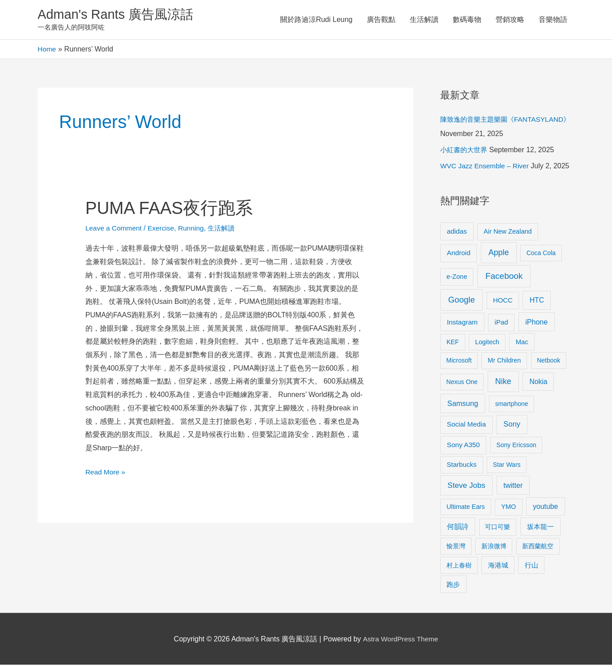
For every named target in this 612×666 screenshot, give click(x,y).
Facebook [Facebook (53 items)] (504, 277)
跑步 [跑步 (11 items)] (453, 585)
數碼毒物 (467, 20)
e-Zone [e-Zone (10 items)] (456, 277)
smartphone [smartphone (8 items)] (511, 405)
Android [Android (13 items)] (459, 254)
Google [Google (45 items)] (461, 300)
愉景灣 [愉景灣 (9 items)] (455, 547)
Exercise (163, 229)
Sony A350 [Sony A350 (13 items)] (463, 446)
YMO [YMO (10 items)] (508, 507)
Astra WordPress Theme (400, 640)
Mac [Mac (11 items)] (522, 342)
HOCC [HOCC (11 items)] (503, 301)
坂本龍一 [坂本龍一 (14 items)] (540, 528)
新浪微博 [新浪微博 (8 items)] (493, 547)
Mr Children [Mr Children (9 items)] (504, 361)
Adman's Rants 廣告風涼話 (118, 15)
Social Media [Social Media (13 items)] (466, 425)
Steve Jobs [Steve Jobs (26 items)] (466, 486)
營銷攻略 (510, 20)
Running (194, 229)
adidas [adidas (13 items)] (457, 232)
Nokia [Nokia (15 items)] (538, 383)
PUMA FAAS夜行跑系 (172, 208)
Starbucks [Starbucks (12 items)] (462, 466)
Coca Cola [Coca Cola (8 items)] (541, 254)
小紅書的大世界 (465, 151)
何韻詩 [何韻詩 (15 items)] (457, 528)
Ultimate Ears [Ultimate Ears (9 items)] (465, 507)
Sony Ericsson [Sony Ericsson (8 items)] (516, 446)
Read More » (106, 471)
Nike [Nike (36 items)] (503, 382)
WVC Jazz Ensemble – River (486, 167)
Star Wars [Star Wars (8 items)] (507, 466)
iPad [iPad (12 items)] (501, 323)
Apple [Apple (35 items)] (499, 253)
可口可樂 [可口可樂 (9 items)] (497, 528)
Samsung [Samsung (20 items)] (462, 405)
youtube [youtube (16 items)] (545, 507)
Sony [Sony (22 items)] (511, 425)
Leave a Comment (114, 229)
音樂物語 (553, 20)
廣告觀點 (381, 20)
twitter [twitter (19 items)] (513, 486)
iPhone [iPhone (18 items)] (536, 323)
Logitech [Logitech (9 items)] (487, 342)
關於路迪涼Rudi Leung (316, 20)
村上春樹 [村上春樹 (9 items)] (459, 566)
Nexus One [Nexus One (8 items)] (462, 383)
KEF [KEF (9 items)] (452, 342)
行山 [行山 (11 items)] (531, 566)
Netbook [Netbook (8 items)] (548, 361)
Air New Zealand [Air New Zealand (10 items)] (508, 232)
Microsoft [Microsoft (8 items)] (459, 361)
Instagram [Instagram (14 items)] (462, 323)
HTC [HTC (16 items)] (537, 301)
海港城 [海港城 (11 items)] (498, 566)
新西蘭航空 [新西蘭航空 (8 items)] (537, 547)
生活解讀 (424, 20)
